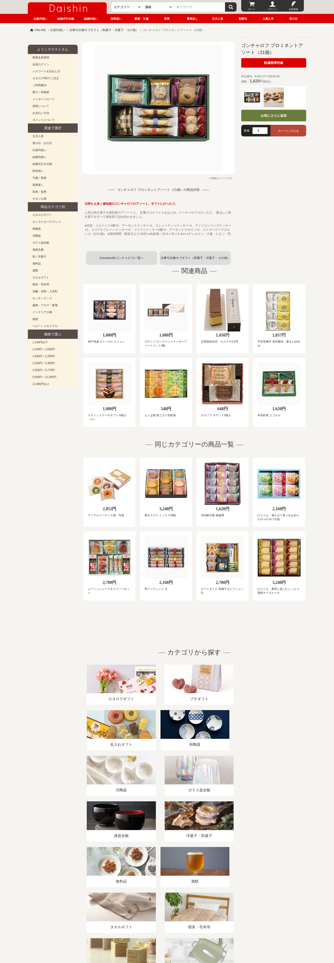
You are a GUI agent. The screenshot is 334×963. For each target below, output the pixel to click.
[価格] (158, 7)
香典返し (192, 18)
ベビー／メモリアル (45, 326)
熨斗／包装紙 (40, 92)
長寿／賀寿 (39, 191)
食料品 (36, 263)
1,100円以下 (40, 342)
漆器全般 (38, 249)
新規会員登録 (40, 57)
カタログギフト (42, 215)
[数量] (260, 130)
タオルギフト (40, 277)
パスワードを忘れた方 (46, 71)
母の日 (293, 18)
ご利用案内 (39, 85)
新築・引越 (141, 18)
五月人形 (217, 18)
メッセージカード (43, 99)
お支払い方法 (40, 113)
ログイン (272, 9)
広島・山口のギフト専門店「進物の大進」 (167, 934)
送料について (40, 106)
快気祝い (116, 18)
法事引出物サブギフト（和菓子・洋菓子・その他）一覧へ (195, 260)
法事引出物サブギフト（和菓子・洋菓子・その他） (104, 30)
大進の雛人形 (167, 940)
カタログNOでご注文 (45, 78)
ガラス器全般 (40, 242)
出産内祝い (41, 18)
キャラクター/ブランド (46, 221)
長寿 (167, 18)
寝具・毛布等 (40, 284)
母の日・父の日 (42, 143)
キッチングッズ (42, 298)
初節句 (243, 18)
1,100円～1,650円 (43, 349)
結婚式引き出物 (42, 164)
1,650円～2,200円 (43, 356)
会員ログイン (40, 64)
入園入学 (268, 18)
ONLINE (40, 30)
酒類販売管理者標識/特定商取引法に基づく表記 (110, 909)
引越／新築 (39, 177)
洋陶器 (36, 235)
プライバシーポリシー (164, 909)
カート (251, 9)
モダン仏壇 (39, 198)
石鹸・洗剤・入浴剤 (45, 291)
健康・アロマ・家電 (45, 305)
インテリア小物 (42, 312)
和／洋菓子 (39, 256)
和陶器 (36, 228)
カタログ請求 (196, 909)
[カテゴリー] (127, 7)
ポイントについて (43, 120)
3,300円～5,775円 (43, 370)
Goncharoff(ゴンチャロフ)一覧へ (122, 258)
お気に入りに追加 (274, 115)
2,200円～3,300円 (43, 363)
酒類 (35, 270)
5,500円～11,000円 (44, 377)
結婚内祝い (91, 18)
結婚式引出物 (65, 18)
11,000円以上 (40, 384)
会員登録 (293, 9)
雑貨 (35, 319)
